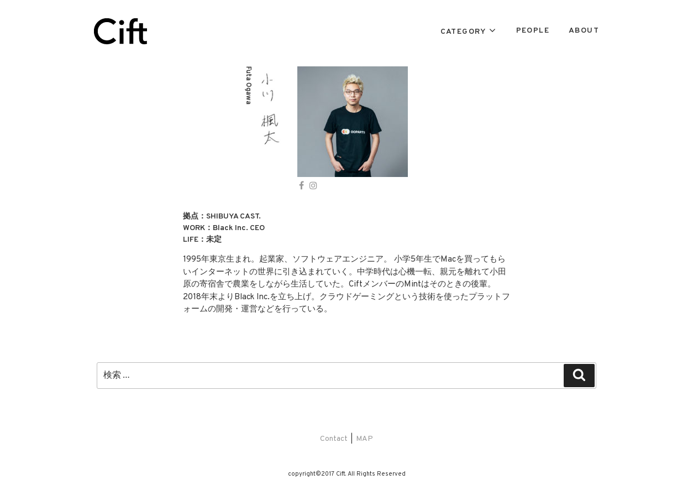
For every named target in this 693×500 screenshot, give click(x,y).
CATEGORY (463, 32)
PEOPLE (532, 30)
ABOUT (584, 30)
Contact (334, 439)
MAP (364, 439)
